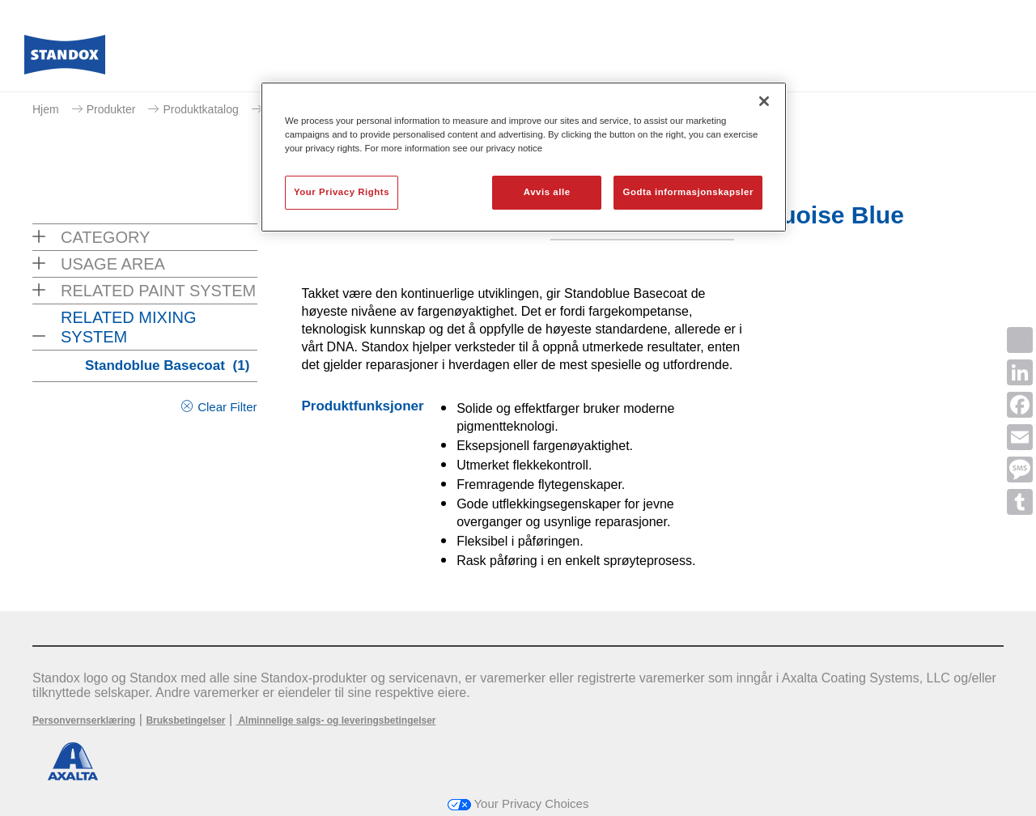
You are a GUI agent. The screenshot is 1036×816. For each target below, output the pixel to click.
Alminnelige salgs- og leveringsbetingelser (336, 720)
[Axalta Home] (64, 59)
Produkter (111, 109)
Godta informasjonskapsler (688, 192)
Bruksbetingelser (185, 720)
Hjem (45, 109)
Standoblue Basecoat (167, 365)
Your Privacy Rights (341, 192)
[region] (524, 157)
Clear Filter (227, 407)
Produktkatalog (200, 109)
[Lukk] (764, 101)
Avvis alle (547, 192)
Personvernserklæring (83, 720)
